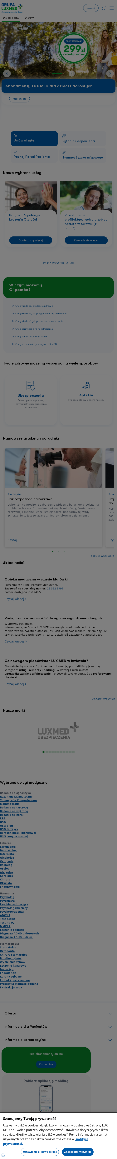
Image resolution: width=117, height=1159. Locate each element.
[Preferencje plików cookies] (3, 1155)
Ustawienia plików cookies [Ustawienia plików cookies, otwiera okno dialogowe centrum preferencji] (40, 1151)
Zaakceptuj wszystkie (77, 1151)
